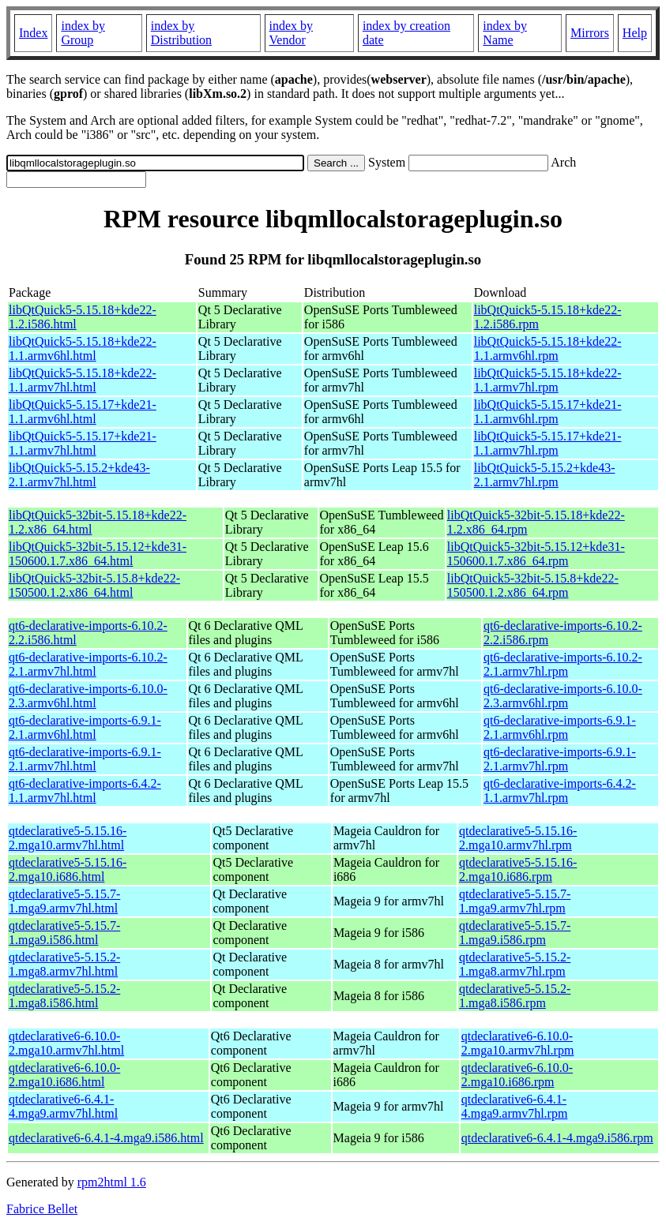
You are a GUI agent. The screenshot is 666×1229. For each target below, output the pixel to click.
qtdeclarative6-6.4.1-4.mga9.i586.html (106, 1138)
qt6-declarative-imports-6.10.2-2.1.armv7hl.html (88, 664)
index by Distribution (181, 33)
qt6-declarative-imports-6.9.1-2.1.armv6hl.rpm (560, 727)
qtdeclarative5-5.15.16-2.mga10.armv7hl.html (67, 838)
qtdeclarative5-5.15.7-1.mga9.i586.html (64, 932)
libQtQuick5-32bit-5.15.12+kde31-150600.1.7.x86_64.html (97, 554)
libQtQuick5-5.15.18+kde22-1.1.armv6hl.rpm (548, 348)
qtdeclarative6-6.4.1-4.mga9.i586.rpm (557, 1138)
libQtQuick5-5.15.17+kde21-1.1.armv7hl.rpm (548, 443)
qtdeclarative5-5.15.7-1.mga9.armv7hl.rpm (514, 901)
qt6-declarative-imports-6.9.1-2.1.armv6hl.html (85, 727)
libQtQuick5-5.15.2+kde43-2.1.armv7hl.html (79, 475)
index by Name (505, 33)
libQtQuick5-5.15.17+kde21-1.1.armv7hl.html (82, 443)
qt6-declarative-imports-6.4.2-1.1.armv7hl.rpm (560, 790)
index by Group (83, 33)
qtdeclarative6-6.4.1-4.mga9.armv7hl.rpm (514, 1106)
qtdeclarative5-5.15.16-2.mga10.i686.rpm (518, 869)
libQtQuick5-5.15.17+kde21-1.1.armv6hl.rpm (548, 411)
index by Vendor (291, 33)
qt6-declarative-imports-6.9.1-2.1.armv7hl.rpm (560, 759)
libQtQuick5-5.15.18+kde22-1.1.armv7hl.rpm (548, 380)
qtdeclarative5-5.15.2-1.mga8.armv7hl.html (64, 964)
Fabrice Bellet (41, 1209)
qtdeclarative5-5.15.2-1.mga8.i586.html (64, 996)
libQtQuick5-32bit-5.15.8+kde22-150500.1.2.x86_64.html (94, 585)
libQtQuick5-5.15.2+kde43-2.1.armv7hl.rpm (544, 475)
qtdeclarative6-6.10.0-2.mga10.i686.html (64, 1074)
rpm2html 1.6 (111, 1182)
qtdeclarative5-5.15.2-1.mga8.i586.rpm (514, 996)
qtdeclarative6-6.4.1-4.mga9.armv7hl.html (63, 1106)
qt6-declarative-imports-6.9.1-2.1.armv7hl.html (85, 759)
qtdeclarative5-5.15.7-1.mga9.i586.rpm (514, 932)
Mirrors (589, 32)
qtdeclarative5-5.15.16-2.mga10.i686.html (67, 869)
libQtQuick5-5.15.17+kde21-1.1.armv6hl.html (82, 411)
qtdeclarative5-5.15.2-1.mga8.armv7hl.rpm (514, 964)
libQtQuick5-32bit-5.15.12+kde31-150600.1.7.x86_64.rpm (536, 554)
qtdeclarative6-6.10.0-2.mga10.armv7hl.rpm (517, 1043)
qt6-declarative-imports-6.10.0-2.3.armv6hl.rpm (563, 696)
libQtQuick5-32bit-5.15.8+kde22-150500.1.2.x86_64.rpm (533, 585)
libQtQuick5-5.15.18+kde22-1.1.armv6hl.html (82, 348)
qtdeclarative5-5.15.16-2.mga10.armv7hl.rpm (518, 838)
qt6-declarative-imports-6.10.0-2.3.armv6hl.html (88, 696)
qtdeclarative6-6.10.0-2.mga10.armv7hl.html (66, 1043)
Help (635, 32)
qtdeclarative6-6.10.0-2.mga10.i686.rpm (517, 1074)
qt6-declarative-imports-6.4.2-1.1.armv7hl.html (85, 790)
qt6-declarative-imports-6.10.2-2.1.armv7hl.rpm (563, 664)
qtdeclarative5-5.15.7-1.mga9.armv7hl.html (64, 901)
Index (33, 32)
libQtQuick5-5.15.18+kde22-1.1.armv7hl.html (82, 380)
